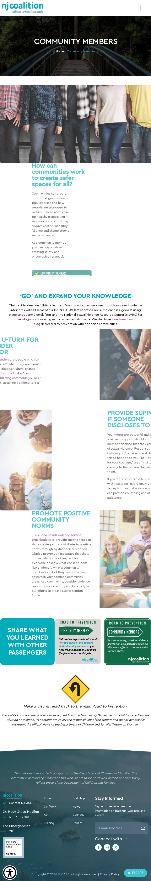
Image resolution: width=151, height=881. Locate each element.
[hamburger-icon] (144, 8)
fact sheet (81, 310)
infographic (30, 319)
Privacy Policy (110, 874)
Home (60, 51)
